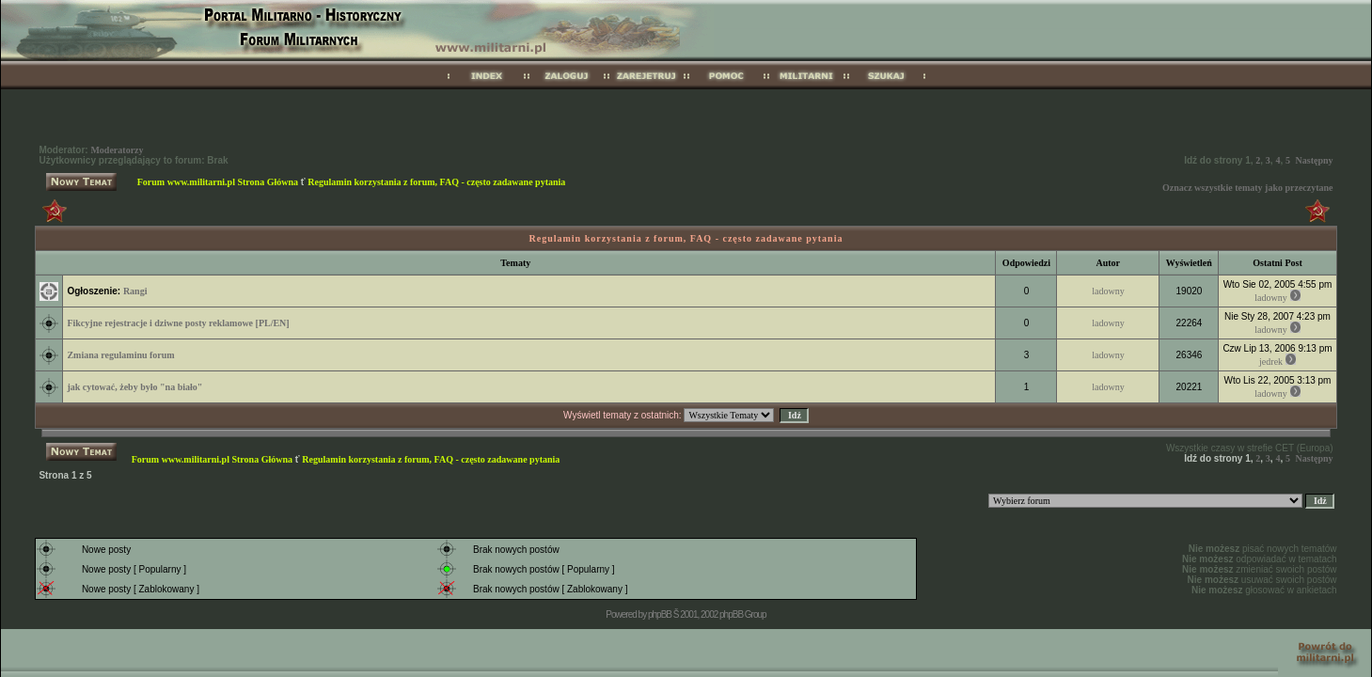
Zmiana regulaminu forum (120, 355)
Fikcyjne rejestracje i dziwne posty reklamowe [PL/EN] (178, 323)
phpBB (659, 614)
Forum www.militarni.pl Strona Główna (217, 182)
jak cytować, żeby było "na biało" (134, 387)
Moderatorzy (116, 150)
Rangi (135, 291)
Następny (1314, 160)
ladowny (1108, 291)
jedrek (1271, 361)
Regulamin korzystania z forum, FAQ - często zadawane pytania (436, 182)
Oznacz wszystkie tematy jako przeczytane (1247, 187)
